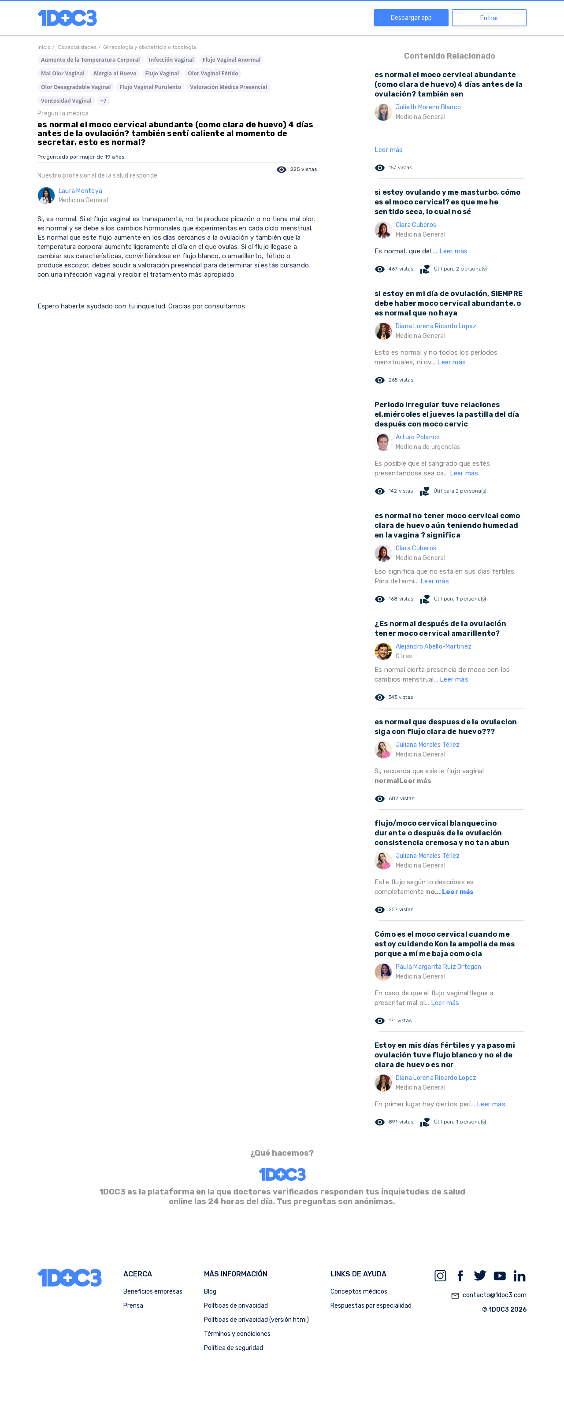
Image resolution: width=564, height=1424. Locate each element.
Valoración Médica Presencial (228, 87)
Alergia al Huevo (115, 73)
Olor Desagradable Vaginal (76, 87)
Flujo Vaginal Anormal (231, 59)
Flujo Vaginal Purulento (150, 87)
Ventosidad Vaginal (66, 100)
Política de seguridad (233, 1348)
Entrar (489, 18)
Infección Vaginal (171, 59)
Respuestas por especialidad (371, 1305)
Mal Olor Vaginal (63, 73)
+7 (103, 100)
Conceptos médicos (358, 1291)
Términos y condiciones (237, 1334)
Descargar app (411, 18)
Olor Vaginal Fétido (213, 73)
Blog (210, 1291)
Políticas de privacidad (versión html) (256, 1320)
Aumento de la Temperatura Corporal (90, 59)
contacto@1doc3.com (489, 1295)
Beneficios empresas (152, 1291)
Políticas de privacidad (236, 1305)
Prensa (133, 1305)
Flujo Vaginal (162, 73)
